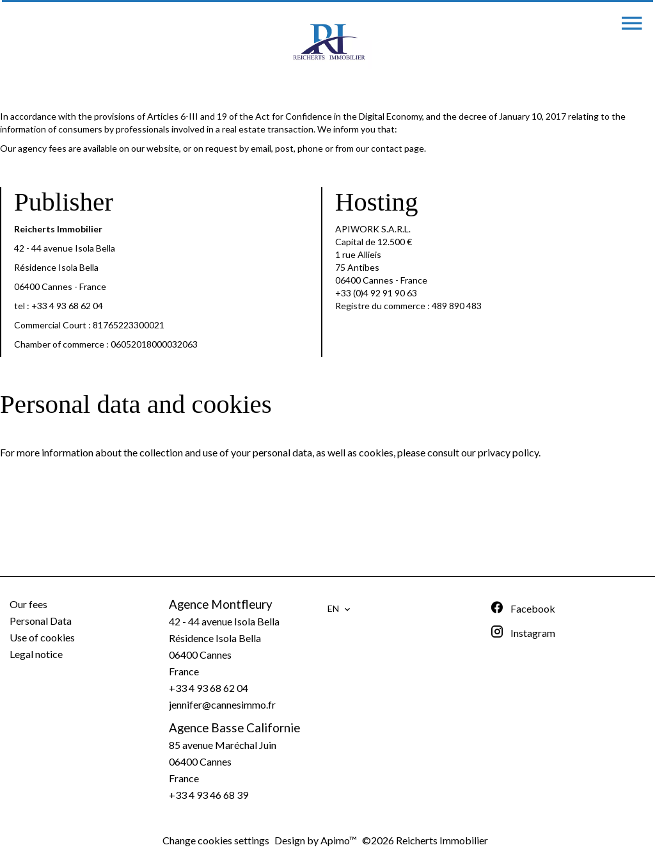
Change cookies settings (215, 840)
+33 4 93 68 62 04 (67, 305)
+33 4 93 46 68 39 (208, 795)
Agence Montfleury (220, 604)
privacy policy (508, 452)
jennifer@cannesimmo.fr (222, 704)
